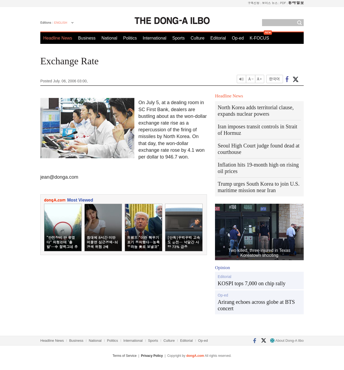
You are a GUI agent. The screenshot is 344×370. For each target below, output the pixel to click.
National (109, 38)
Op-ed (238, 38)
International (154, 38)
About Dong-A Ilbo (287, 341)
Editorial (218, 38)
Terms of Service (125, 356)
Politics (130, 38)
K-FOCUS (259, 38)
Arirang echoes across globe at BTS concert (256, 305)
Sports (178, 38)
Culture (198, 38)
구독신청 (254, 3)
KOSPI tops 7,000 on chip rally (251, 283)
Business (87, 38)
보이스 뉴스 (270, 3)
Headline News (57, 38)
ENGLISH (60, 22)
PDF (283, 3)
